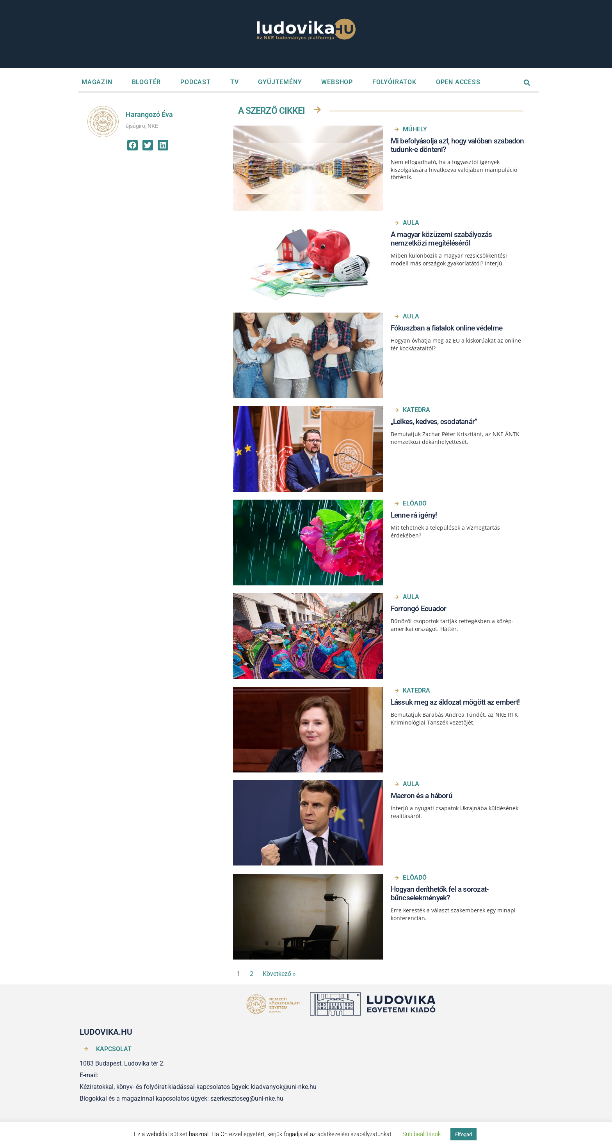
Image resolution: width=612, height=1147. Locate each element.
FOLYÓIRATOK (394, 82)
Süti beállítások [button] (421, 1134)
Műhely (415, 129)
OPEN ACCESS (458, 82)
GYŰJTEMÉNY (280, 82)
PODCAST (195, 82)
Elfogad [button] (463, 1134)
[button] (132, 145)
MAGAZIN (97, 82)
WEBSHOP (337, 82)
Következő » (279, 973)
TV (234, 82)
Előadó (415, 503)
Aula (411, 222)
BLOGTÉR (146, 82)
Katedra (416, 410)
